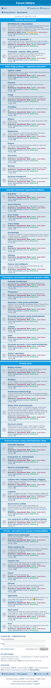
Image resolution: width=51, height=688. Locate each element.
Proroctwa (12, 155)
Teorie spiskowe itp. (16, 547)
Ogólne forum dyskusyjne (19, 535)
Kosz (10, 624)
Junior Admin (43, 32)
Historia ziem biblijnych (18, 264)
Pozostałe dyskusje (16, 445)
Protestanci (13, 292)
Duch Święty (13, 215)
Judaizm (11, 327)
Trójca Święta (13, 224)
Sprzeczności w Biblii (17, 504)
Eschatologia (13, 233)
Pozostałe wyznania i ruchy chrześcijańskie (26, 316)
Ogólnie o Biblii (14, 70)
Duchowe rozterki (15, 424)
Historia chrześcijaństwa (18, 467)
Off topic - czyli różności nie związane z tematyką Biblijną (25, 531)
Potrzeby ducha (25, 363)
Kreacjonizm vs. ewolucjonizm (21, 457)
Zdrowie (11, 583)
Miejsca (11, 119)
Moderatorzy (34, 34)
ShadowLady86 (32, 32)
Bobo (19, 32)
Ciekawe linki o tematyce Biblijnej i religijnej (26, 479)
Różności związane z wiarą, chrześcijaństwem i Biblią (25, 441)
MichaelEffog (34, 670)
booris (24, 32)
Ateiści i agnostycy (16, 353)
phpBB (22, 679)
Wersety (11, 166)
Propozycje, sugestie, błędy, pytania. (23, 51)
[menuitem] (4, 8)
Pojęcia (11, 143)
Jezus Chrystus (14, 204)
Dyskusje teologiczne (17, 176)
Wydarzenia (13, 131)
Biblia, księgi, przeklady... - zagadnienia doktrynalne (25, 67)
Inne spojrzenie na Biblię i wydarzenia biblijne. (27, 519)
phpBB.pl (35, 681)
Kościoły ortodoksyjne (17, 281)
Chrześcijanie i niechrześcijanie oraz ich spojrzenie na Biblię (25, 277)
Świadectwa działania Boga (19, 392)
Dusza (10, 246)
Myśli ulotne (13, 610)
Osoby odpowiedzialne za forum (18, 34)
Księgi (10, 95)
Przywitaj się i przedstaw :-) (19, 39)
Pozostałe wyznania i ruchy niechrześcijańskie (27, 344)
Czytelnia (12, 492)
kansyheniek (21, 44)
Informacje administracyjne (25, 20)
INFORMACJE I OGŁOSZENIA (20, 24)
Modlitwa (11, 379)
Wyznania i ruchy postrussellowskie (23, 302)
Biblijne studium (15, 367)
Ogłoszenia (12, 596)
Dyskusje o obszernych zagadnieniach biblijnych (25, 190)
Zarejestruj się (18, 636)
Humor (11, 573)
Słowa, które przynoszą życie (20, 405)
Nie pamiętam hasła (7, 649)
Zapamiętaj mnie (32, 649)
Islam (10, 336)
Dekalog (11, 255)
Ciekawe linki (13, 561)
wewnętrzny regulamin (41, 43)
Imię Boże (12, 194)
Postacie (11, 83)
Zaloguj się (5, 636)
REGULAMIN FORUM (31, 26)
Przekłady (12, 107)
